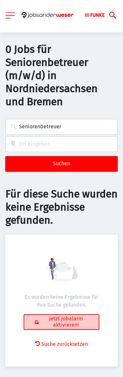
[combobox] (61, 127)
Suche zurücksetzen (61, 344)
